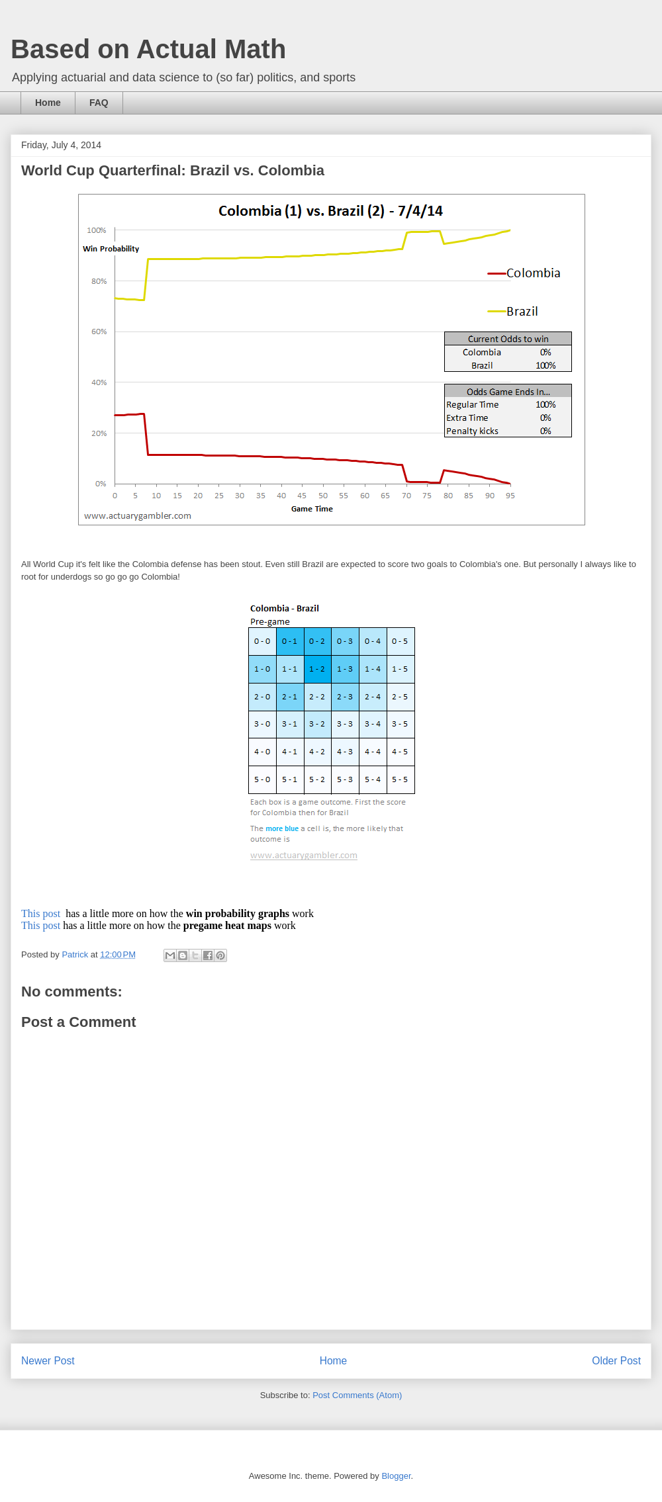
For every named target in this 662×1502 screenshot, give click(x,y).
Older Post (616, 1360)
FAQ (99, 102)
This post (42, 913)
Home (48, 102)
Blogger (395, 1476)
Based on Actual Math (148, 49)
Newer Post (48, 1360)
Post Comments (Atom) (357, 1395)
